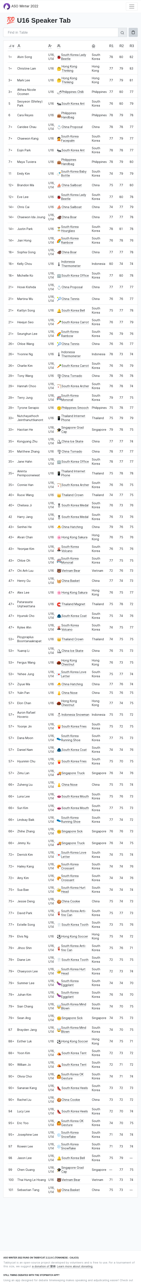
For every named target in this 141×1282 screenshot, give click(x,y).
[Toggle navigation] (132, 6)
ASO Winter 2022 (20, 6)
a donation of (43, 1266)
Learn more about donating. (75, 1266)
